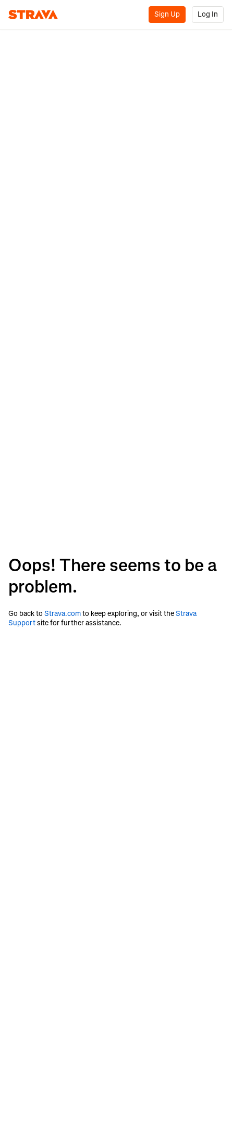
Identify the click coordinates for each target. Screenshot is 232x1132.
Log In (208, 14)
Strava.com (62, 614)
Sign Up (167, 14)
